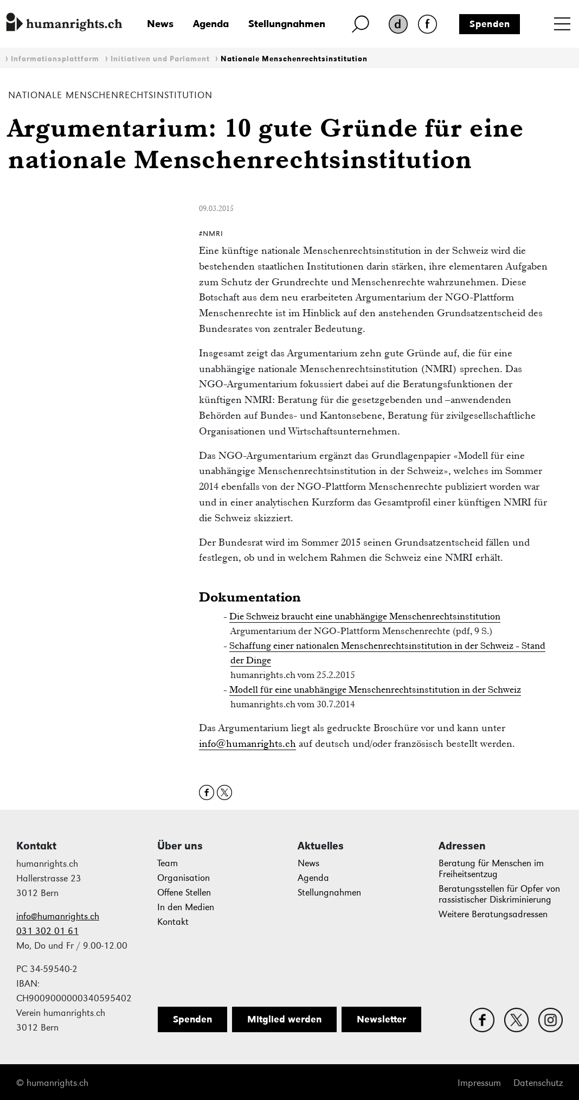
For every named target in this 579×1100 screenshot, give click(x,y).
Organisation (183, 878)
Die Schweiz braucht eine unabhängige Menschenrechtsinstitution (364, 616)
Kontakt (173, 922)
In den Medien (185, 907)
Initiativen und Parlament (160, 58)
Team (167, 863)
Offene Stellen (184, 892)
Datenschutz (538, 1083)
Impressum (479, 1083)
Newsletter (381, 1019)
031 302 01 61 (47, 931)
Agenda (211, 23)
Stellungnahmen (286, 23)
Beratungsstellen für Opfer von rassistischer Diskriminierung (499, 894)
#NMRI (211, 233)
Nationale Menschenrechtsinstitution (294, 58)
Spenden (489, 23)
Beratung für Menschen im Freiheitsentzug (491, 869)
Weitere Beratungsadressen (493, 914)
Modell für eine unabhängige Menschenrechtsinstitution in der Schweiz (375, 689)
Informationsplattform (55, 58)
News (160, 23)
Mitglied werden (284, 1019)
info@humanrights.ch (247, 743)
